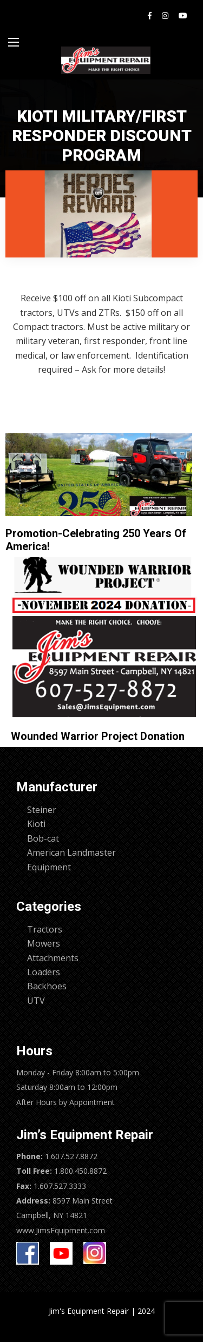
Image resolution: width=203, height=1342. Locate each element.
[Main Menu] (13, 42)
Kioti (36, 824)
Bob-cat (43, 838)
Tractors (44, 929)
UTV (36, 1001)
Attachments (52, 958)
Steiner (41, 810)
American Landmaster (71, 852)
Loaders (43, 972)
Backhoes (47, 986)
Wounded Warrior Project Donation (98, 736)
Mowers (43, 943)
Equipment (49, 867)
